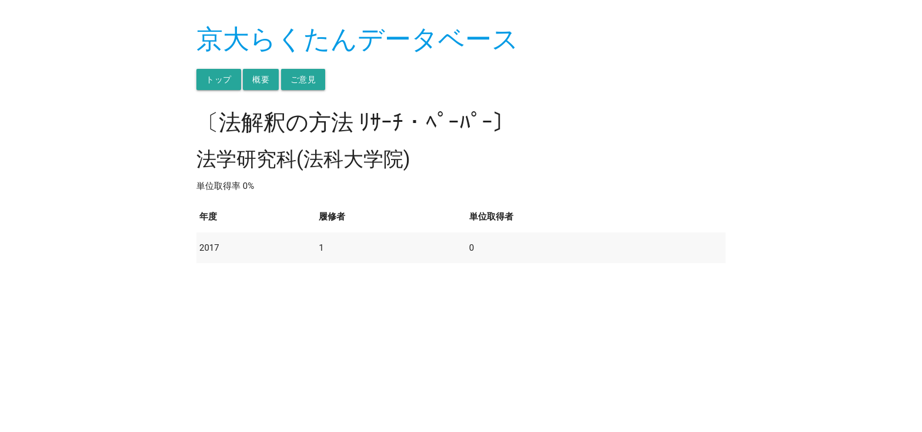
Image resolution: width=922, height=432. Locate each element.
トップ (219, 79)
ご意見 (303, 79)
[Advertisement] (461, 345)
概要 (260, 79)
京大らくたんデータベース (357, 39)
